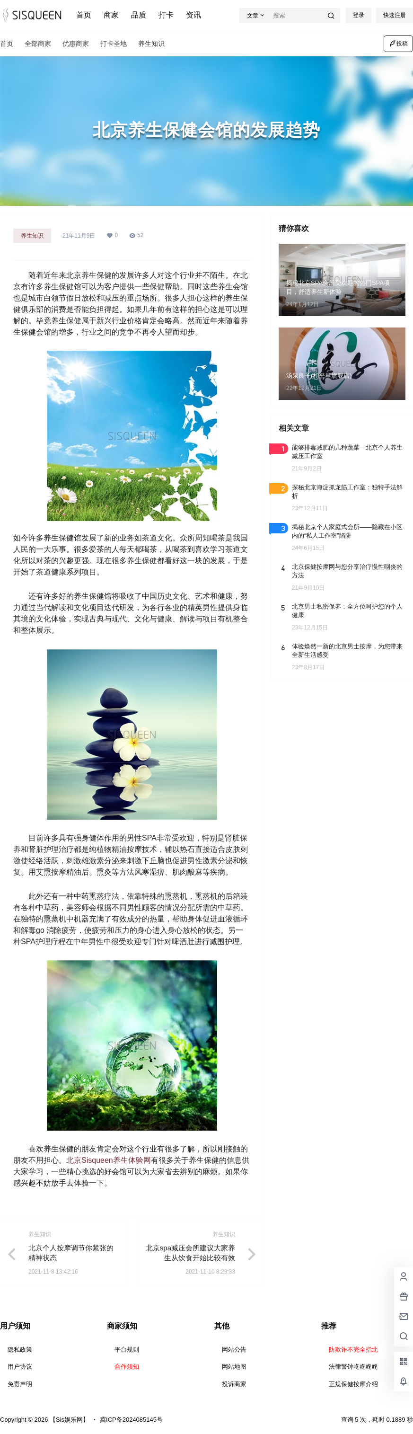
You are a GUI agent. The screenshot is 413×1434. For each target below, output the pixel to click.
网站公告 (234, 1349)
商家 (111, 15)
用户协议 (20, 1366)
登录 (358, 15)
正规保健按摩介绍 (353, 1384)
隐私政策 (20, 1349)
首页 (83, 15)
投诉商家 (234, 1384)
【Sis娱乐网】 (68, 1419)
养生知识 (32, 235)
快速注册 (394, 15)
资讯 (193, 15)
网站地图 (234, 1366)
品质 (138, 15)
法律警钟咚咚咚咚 (353, 1366)
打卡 (166, 15)
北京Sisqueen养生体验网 (108, 1160)
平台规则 (126, 1349)
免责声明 (20, 1384)
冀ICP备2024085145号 (131, 1419)
